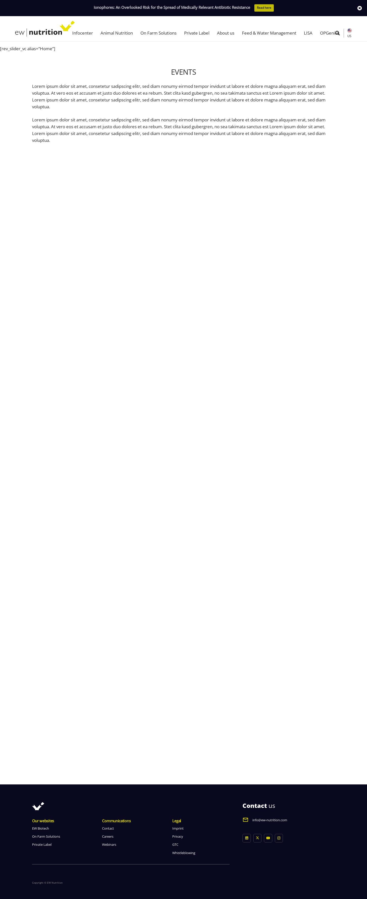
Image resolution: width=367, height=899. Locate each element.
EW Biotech (40, 828)
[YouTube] (268, 838)
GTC (175, 844)
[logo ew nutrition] (45, 29)
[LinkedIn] (246, 838)
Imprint (178, 828)
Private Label (42, 844)
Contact (108, 828)
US (349, 36)
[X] (257, 838)
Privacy (177, 836)
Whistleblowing (183, 853)
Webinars (109, 844)
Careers (107, 836)
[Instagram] (279, 838)
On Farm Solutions (46, 836)
